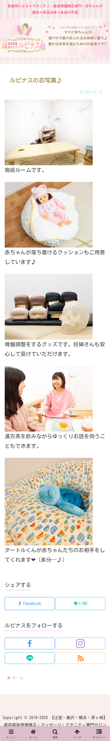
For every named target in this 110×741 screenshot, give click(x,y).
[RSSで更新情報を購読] (80, 658)
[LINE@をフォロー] (30, 658)
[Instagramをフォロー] (80, 643)
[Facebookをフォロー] (30, 643)
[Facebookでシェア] (30, 603)
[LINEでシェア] (80, 603)
